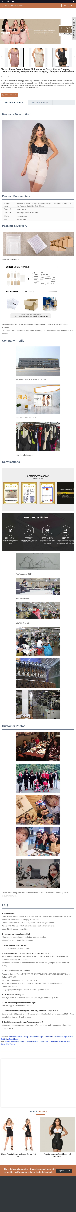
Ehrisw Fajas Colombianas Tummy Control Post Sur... (18, 1155)
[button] (73, 57)
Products (11, 29)
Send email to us (10, 95)
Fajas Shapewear (25, 29)
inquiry (64, 1170)
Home (3, 29)
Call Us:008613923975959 (13, 5)
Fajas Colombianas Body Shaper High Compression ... (57, 1155)
